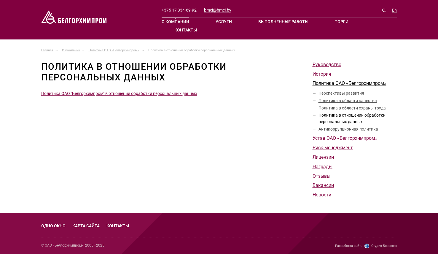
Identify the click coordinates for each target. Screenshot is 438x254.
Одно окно (53, 225)
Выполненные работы (283, 21)
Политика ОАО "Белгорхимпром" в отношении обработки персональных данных (119, 93)
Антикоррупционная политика (348, 129)
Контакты (185, 30)
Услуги (224, 21)
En (394, 10)
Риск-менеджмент (333, 147)
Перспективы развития (341, 93)
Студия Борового (384, 246)
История (322, 74)
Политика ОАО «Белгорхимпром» (349, 83)
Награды (322, 166)
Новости (322, 195)
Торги (341, 21)
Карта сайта (86, 225)
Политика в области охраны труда (352, 108)
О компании (175, 21)
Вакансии (323, 185)
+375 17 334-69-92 (179, 10)
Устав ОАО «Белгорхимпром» (345, 138)
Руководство (327, 64)
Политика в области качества (347, 100)
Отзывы (321, 176)
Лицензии (323, 157)
